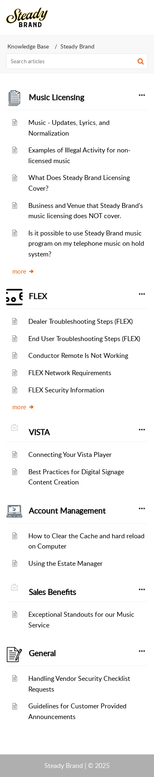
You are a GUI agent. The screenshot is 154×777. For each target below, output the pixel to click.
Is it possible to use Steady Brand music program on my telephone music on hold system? (86, 243)
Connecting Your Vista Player (70, 454)
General (42, 653)
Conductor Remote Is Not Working (78, 355)
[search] (77, 61)
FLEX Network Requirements (69, 372)
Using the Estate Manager (65, 563)
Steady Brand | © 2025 (77, 765)
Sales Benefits (52, 592)
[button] (120, 17)
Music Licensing (56, 97)
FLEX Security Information (66, 389)
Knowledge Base (28, 46)
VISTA (39, 432)
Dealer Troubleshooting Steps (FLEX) (80, 321)
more (23, 271)
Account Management (67, 510)
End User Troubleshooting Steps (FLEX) (84, 338)
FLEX (38, 296)
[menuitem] (120, 17)
